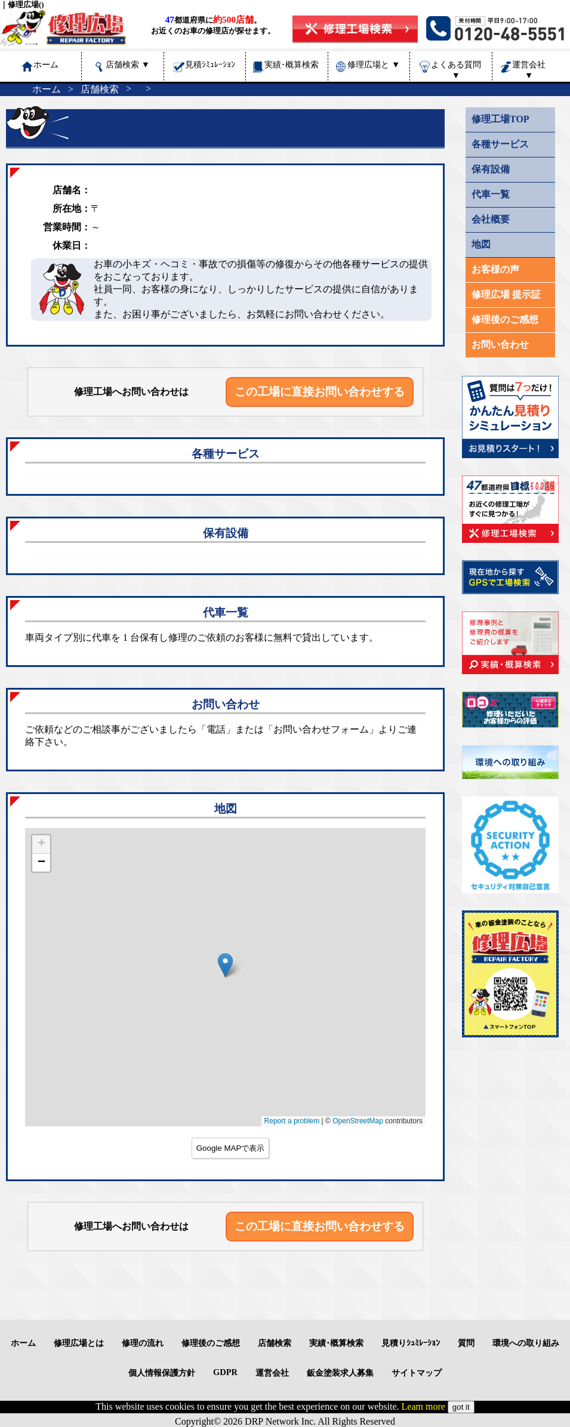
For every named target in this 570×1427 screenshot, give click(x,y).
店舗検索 (128, 64)
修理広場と (373, 64)
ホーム (46, 89)
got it (461, 1407)
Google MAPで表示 (230, 1148)
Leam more (423, 1406)
